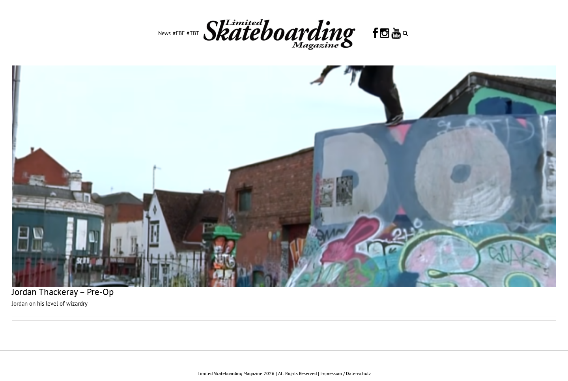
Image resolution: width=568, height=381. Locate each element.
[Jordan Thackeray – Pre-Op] (284, 176)
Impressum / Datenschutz (345, 373)
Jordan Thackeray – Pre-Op (63, 291)
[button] (405, 33)
